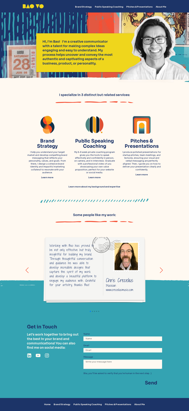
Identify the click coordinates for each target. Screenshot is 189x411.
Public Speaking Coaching (109, 6)
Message (88, 357)
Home (47, 404)
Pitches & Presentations (139, 6)
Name (86, 334)
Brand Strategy (83, 6)
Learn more (47, 177)
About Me (161, 6)
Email (86, 345)
